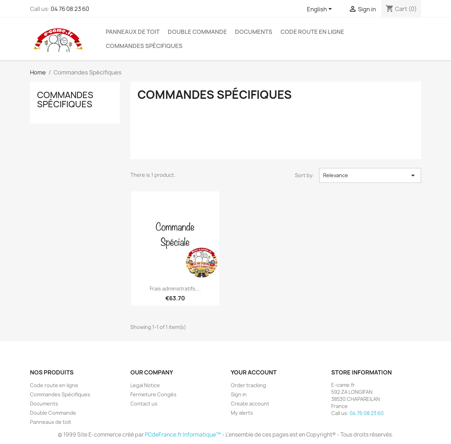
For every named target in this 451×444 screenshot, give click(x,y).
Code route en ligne (312, 32)
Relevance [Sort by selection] (370, 175)
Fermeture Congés (153, 394)
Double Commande (197, 32)
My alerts (242, 412)
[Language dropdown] (320, 9)
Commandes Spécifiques (144, 46)
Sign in (239, 394)
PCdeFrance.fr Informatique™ (183, 434)
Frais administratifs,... (175, 288)
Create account (250, 403)
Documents (253, 32)
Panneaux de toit (133, 32)
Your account (254, 372)
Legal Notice (145, 385)
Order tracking (248, 385)
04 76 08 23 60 (70, 9)
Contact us (143, 403)
